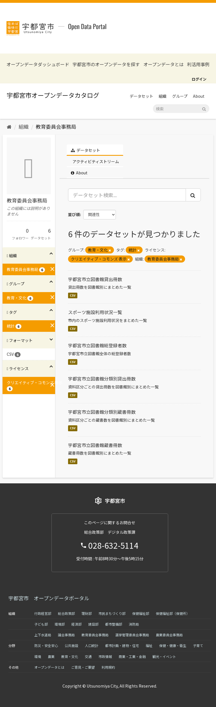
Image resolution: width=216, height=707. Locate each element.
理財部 (87, 613)
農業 (51, 656)
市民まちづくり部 (111, 613)
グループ (180, 96)
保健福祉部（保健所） (173, 613)
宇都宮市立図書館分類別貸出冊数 (102, 378)
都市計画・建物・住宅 (122, 645)
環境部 (60, 624)
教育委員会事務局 (56, 126)
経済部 (76, 624)
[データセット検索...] (127, 194)
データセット (141, 96)
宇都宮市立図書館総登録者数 (97, 345)
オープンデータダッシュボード (37, 64)
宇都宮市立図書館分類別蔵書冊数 (102, 411)
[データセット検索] (181, 109)
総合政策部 (66, 613)
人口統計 (91, 645)
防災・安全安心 (46, 645)
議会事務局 (66, 634)
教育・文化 (69, 656)
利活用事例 (198, 64)
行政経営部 (42, 613)
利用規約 (108, 667)
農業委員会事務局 (169, 634)
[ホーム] (9, 126)
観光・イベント (164, 656)
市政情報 (105, 656)
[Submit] (204, 108)
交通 (88, 656)
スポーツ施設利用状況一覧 (95, 312)
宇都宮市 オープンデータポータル (48, 598)
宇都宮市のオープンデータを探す (106, 64)
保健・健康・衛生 (172, 645)
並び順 (74, 214)
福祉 (149, 645)
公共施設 (71, 645)
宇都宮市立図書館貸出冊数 (95, 279)
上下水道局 (42, 634)
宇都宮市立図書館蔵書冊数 (95, 445)
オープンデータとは (163, 64)
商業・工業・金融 (132, 656)
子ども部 (41, 624)
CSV (73, 295)
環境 (37, 656)
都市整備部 (113, 624)
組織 (162, 96)
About (198, 96)
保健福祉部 (140, 613)
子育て (198, 645)
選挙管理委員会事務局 (132, 634)
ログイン (199, 79)
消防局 (134, 624)
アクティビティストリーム (95, 161)
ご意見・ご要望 (83, 667)
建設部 (93, 624)
